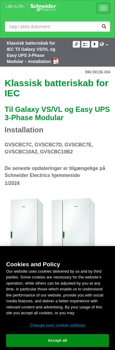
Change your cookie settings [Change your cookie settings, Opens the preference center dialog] (57, 325)
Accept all (57, 340)
